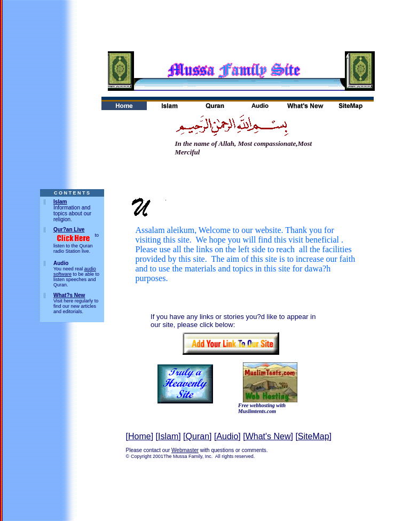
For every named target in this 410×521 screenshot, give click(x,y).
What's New (268, 436)
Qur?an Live (68, 229)
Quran (197, 436)
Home (139, 436)
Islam (60, 202)
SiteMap (313, 436)
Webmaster (185, 450)
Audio (227, 436)
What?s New (69, 295)
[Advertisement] (205, 24)
